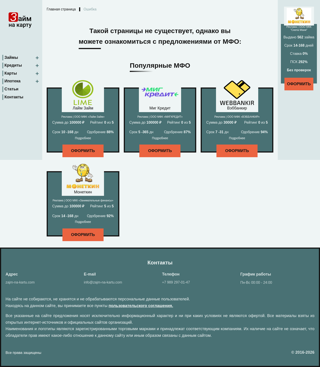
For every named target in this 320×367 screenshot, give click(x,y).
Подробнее (83, 138)
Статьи (11, 88)
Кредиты (13, 65)
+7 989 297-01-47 (176, 282)
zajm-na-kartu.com (20, 282)
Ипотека (12, 81)
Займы (11, 57)
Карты (10, 73)
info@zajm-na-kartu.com (103, 282)
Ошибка (91, 9)
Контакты (13, 96)
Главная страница (61, 9)
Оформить (83, 151)
